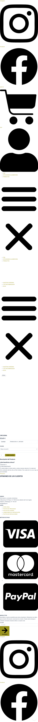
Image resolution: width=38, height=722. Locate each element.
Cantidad (2, 446)
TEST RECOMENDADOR (9, 284)
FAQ (4, 173)
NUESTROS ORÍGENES (8, 282)
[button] (19, 218)
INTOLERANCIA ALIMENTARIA (10, 175)
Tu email (2, 622)
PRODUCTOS (6, 176)
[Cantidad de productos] (2, 455)
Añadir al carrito (10, 455)
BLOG (4, 286)
